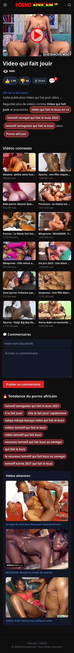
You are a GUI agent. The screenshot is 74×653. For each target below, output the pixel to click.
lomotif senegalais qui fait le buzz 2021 (32, 406)
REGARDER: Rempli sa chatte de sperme (29, 572)
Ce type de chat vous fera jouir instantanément (33, 524)
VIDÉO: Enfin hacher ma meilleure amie (29, 620)
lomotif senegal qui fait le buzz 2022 (32, 118)
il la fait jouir (14, 413)
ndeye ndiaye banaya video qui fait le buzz (34, 420)
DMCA (43, 643)
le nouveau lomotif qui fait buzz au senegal (35, 456)
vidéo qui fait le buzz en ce (50, 110)
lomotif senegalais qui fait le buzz (30, 126)
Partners (32, 643)
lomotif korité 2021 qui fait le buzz (28, 464)
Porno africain (16, 134)
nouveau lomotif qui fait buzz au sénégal (33, 442)
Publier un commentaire (23, 384)
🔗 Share (40, 80)
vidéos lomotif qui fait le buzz (25, 428)
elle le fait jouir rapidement (47, 413)
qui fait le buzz (15, 449)
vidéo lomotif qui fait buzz (23, 435)
